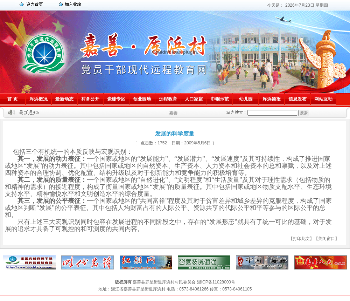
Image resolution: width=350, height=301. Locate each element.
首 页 (12, 99)
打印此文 (301, 238)
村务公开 (90, 99)
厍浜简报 (271, 99)
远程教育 (168, 99)
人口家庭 (194, 99)
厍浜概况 (38, 99)
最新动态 (64, 99)
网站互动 (323, 99)
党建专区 (116, 99)
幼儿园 (246, 99)
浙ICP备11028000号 (216, 282)
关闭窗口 (326, 238)
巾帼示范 (220, 99)
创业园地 (142, 99)
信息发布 (297, 99)
